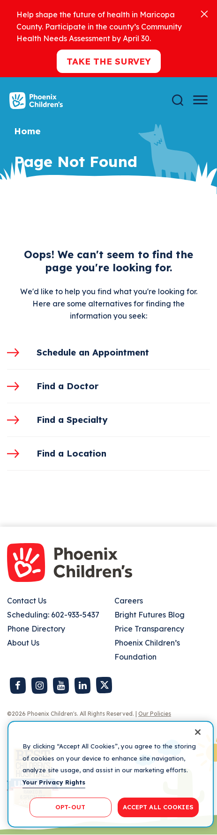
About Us (23, 642)
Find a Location (71, 453)
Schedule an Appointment (93, 352)
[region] (110, 774)
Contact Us (26, 600)
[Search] (177, 100)
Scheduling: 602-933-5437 (53, 614)
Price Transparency (149, 628)
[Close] (204, 13)
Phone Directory (36, 628)
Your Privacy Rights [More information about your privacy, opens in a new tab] (53, 782)
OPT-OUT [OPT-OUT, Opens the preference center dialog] (70, 807)
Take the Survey (109, 61)
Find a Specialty (72, 419)
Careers (128, 600)
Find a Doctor (67, 386)
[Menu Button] (200, 99)
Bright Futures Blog (149, 614)
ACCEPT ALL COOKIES (158, 807)
